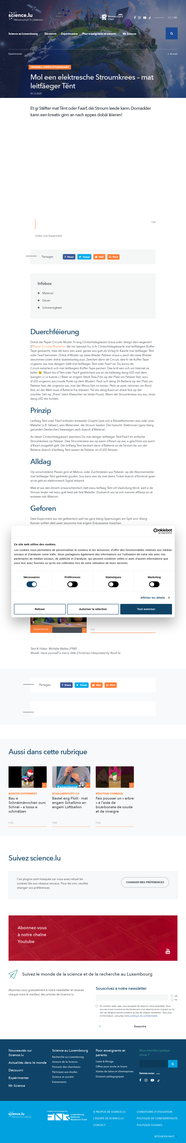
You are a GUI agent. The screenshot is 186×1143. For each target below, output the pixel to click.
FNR (92, 629)
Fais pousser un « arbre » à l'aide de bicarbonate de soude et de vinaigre (115, 805)
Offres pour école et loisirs (111, 1063)
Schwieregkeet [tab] (52, 308)
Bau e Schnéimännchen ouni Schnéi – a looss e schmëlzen (27, 805)
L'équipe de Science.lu (119, 1114)
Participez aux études (64, 1069)
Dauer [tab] (46, 300)
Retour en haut (165, 1131)
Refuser (40, 609)
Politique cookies (154, 1120)
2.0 (65, 793)
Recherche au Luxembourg (68, 1054)
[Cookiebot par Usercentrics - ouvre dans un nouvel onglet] (156, 531)
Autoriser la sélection (93, 609)
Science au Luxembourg (24, 34)
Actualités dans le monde (27, 1060)
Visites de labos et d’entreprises (114, 1068)
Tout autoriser (146, 609)
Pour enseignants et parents (100, 34)
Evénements (59, 1079)
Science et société (63, 1074)
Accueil (172, 53)
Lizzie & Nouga (105, 1058)
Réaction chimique (109, 793)
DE (169, 17)
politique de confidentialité (143, 1013)
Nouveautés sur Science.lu (20, 1050)
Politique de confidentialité (160, 1114)
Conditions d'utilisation (158, 1108)
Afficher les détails (152, 597)
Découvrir (50, 34)
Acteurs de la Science (65, 1059)
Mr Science (129, 34)
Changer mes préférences (145, 882)
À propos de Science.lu (119, 1108)
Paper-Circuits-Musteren (49, 346)
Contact (111, 1120)
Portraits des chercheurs (66, 1064)
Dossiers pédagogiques (110, 1073)
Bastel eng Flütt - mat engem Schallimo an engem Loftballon (70, 802)
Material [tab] (47, 293)
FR (175, 17)
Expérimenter (69, 34)
